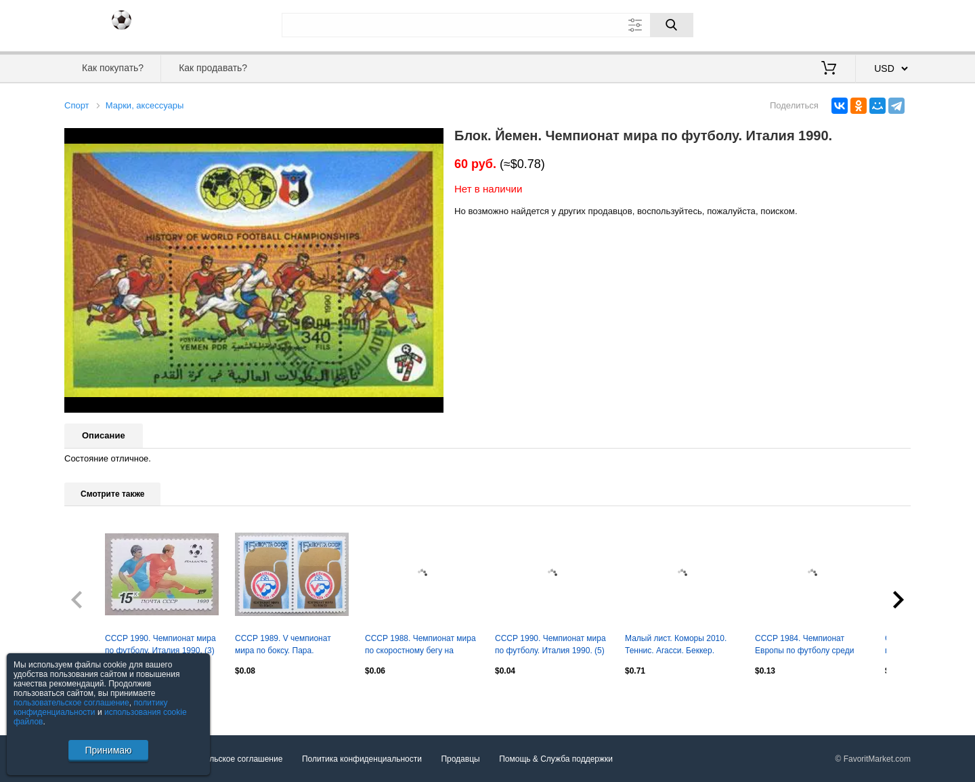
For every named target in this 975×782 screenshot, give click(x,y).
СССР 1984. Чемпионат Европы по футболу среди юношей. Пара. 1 (804, 646)
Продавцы (460, 759)
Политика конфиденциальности (362, 759)
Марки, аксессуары (145, 105)
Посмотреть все (94, 699)
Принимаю (108, 750)
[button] (431, 140)
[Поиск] (671, 25)
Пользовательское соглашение (224, 759)
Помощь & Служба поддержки (556, 759)
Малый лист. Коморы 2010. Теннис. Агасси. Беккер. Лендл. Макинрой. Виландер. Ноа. (680, 646)
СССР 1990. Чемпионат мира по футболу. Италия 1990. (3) (160, 644)
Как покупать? (113, 67)
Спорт (76, 105)
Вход (831, 23)
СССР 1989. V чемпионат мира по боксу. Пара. (283, 644)
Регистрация (883, 23)
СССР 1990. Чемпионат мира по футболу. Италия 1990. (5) (550, 644)
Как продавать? (213, 67)
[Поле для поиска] (487, 25)
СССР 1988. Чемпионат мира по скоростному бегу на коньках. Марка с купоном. (420, 646)
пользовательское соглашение (71, 702)
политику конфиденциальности (91, 707)
